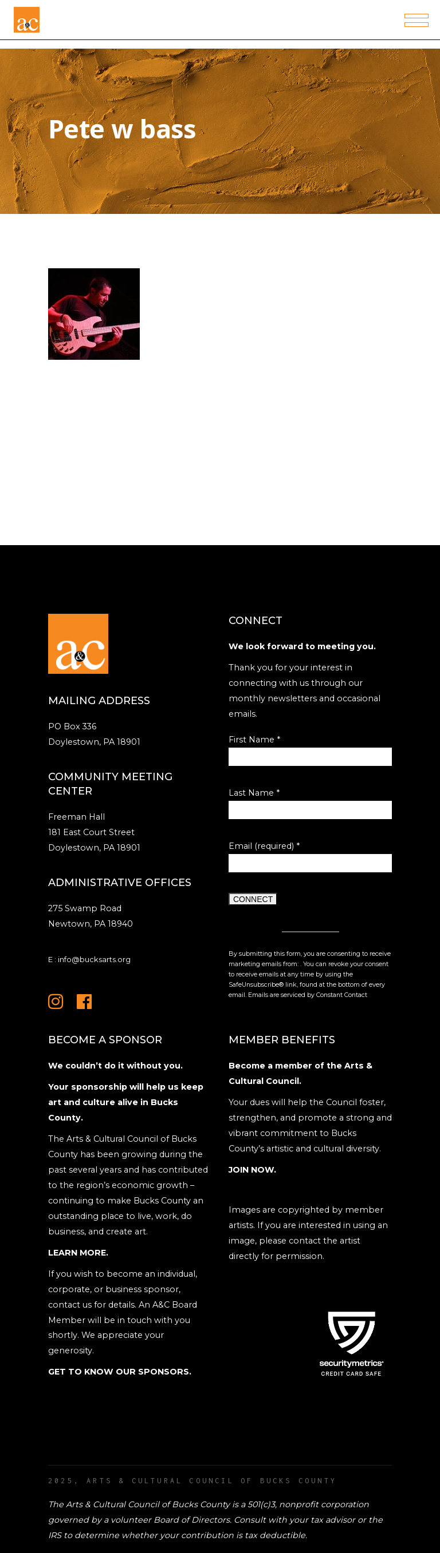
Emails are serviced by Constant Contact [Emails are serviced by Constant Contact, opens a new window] (307, 995)
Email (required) (264, 846)
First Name (254, 739)
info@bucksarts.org (94, 959)
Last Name (254, 793)
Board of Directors (192, 1520)
